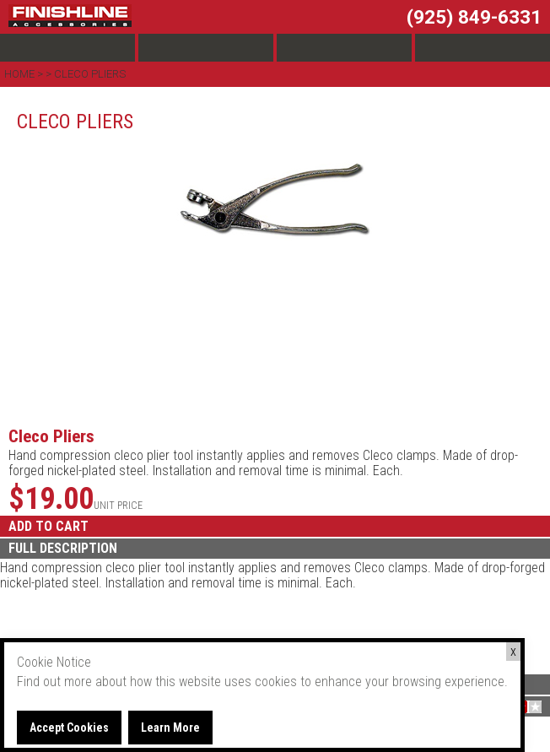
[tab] (275, 548)
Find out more (54, 682)
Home (20, 74)
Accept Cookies (69, 727)
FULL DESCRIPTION (62, 548)
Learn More (170, 727)
